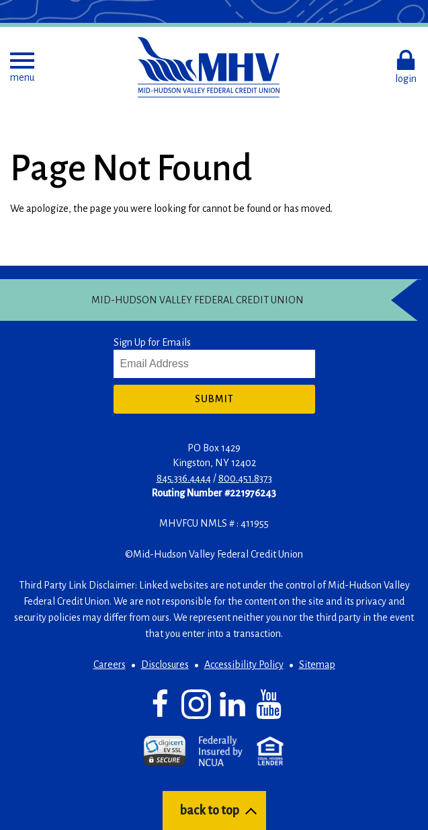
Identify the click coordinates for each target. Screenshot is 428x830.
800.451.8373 (245, 478)
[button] (22, 67)
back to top (209, 810)
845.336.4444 (184, 478)
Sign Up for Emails (152, 342)
